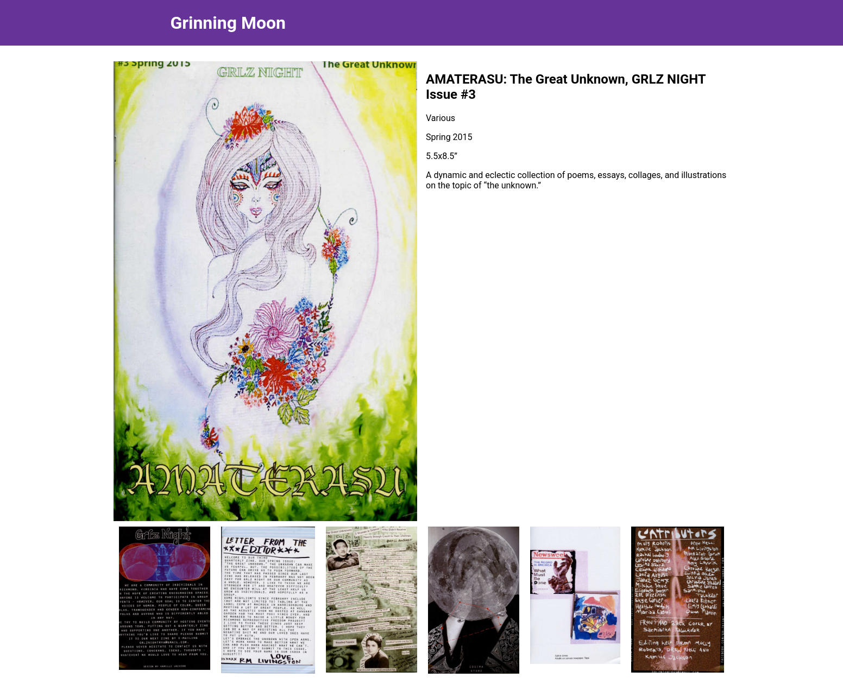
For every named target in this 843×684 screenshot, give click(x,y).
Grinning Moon (228, 22)
